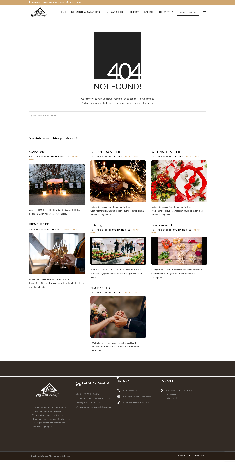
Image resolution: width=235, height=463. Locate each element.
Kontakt (164, 12)
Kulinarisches (114, 12)
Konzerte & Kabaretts (85, 12)
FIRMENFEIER (39, 224)
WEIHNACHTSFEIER (165, 152)
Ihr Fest (134, 12)
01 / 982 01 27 (73, 2)
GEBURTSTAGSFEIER (105, 152)
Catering (96, 225)
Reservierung (188, 12)
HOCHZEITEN (100, 287)
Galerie (148, 12)
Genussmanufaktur (164, 225)
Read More (131, 157)
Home (62, 12)
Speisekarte (37, 152)
